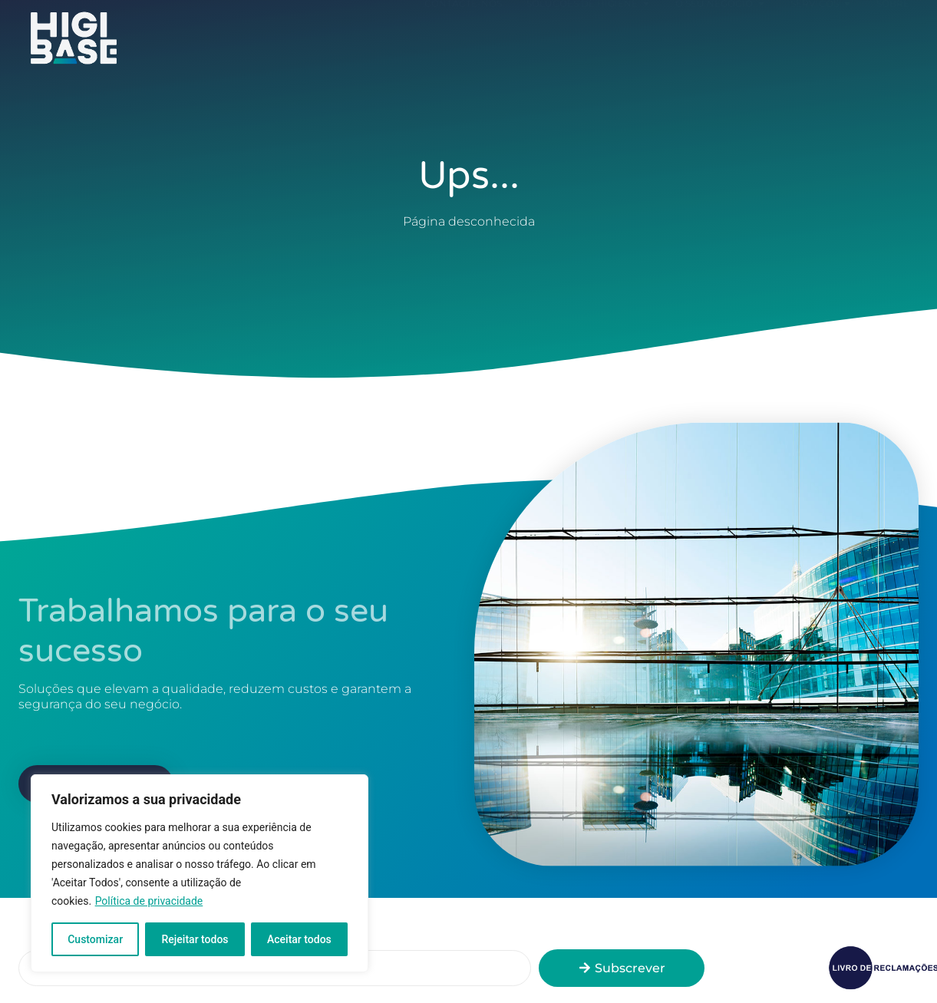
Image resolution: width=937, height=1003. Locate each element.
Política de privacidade (149, 901)
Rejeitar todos (195, 939)
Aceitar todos (299, 939)
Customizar (95, 939)
